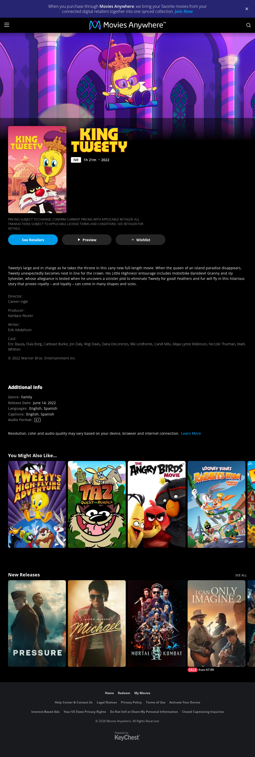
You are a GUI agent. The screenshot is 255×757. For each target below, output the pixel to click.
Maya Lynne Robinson (190, 343)
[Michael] (97, 623)
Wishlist (140, 239)
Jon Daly (76, 343)
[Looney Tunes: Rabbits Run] (216, 504)
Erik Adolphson (20, 329)
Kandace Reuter (20, 315)
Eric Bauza (16, 343)
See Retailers (33, 239)
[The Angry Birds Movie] (157, 504)
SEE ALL (241, 575)
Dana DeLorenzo (115, 343)
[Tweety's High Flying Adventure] (37, 504)
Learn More (191, 433)
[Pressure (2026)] (37, 623)
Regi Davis (92, 343)
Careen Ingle (18, 301)
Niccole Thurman (222, 343)
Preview (86, 239)
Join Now (184, 11)
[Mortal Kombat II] (157, 623)
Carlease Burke (56, 343)
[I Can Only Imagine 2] (216, 626)
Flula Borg (34, 343)
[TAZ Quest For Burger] (97, 504)
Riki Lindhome (141, 343)
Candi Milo (162, 343)
